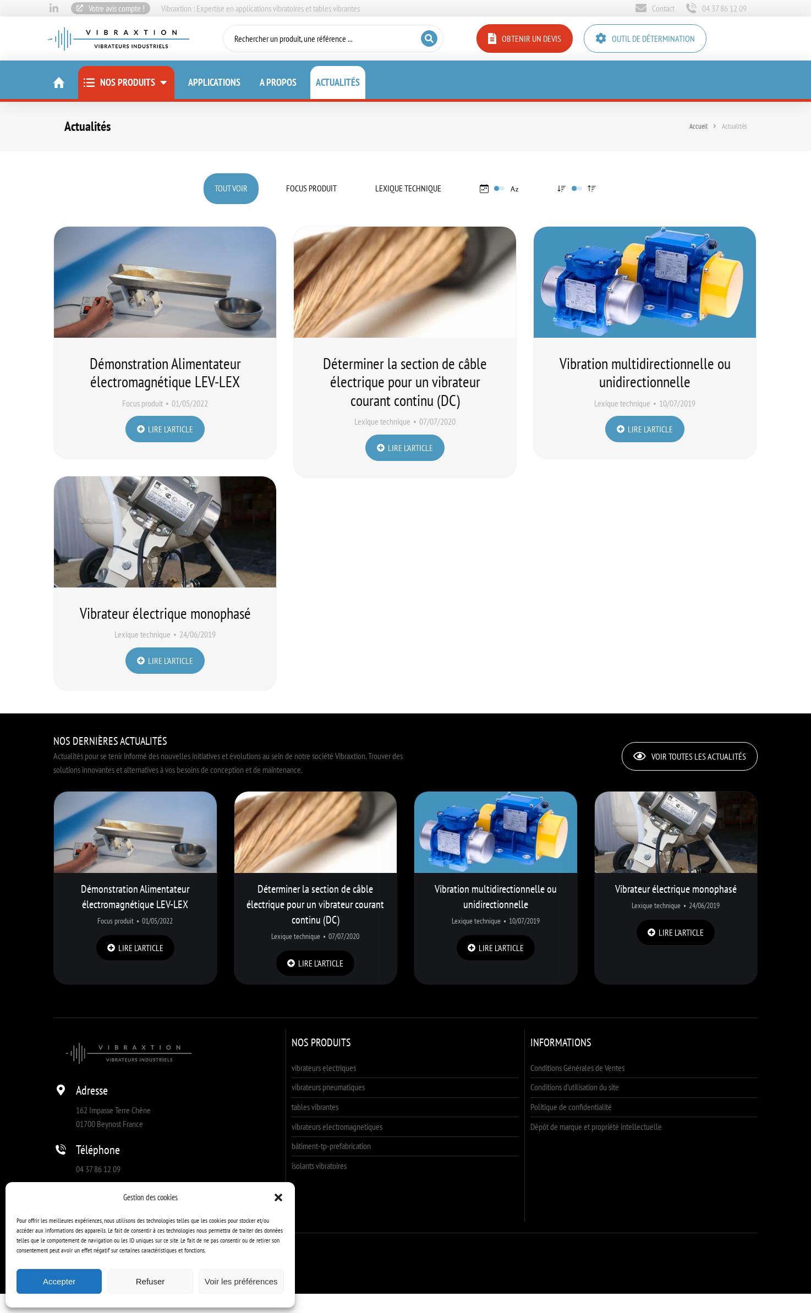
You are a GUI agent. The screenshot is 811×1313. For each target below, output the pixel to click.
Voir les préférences (241, 1281)
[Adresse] (60, 1090)
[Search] (428, 38)
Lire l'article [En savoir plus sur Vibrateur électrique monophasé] (676, 932)
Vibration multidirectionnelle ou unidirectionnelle (645, 372)
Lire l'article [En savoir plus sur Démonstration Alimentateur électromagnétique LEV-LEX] (165, 429)
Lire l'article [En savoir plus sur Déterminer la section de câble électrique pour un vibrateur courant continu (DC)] (405, 447)
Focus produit (142, 403)
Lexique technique (382, 421)
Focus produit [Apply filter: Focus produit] (311, 188)
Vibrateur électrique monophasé (676, 889)
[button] (278, 1197)
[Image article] (165, 282)
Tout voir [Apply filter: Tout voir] (231, 188)
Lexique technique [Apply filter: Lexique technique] (408, 188)
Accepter (59, 1281)
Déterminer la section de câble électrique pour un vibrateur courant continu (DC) (405, 381)
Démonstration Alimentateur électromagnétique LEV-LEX (165, 372)
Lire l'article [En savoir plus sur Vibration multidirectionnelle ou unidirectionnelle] (645, 429)
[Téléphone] (60, 1149)
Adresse (92, 1090)
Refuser (150, 1281)
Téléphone (98, 1149)
